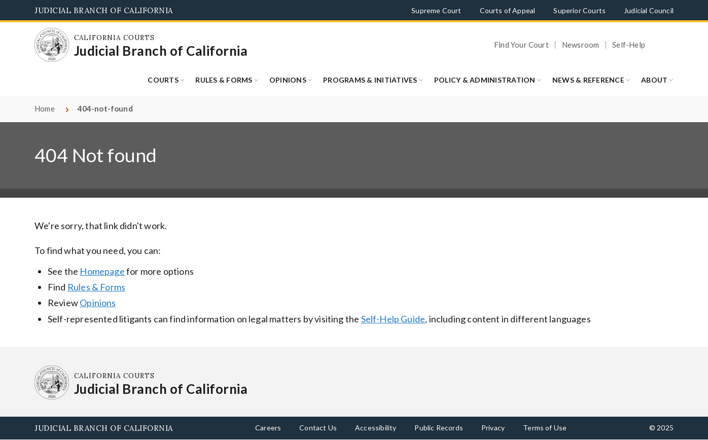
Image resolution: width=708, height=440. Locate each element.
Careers (268, 427)
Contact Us (318, 427)
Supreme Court (436, 10)
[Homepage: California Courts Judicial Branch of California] (51, 45)
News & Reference (588, 80)
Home (44, 108)
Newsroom (580, 45)
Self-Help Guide (393, 318)
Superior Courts (579, 10)
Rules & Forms (223, 80)
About (654, 80)
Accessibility (375, 427)
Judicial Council (649, 10)
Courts (163, 80)
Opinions (287, 80)
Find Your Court (521, 45)
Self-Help (628, 45)
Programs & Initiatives (370, 80)
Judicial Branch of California (103, 10)
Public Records (438, 427)
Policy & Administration (485, 80)
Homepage (102, 271)
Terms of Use (545, 427)
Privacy (493, 427)
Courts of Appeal (508, 10)
